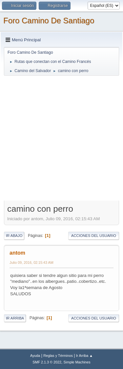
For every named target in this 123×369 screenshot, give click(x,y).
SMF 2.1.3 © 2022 (46, 362)
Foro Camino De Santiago (48, 20)
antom (17, 253)
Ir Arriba (15, 318)
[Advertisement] (61, 137)
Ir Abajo (14, 236)
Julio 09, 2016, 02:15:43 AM (31, 262)
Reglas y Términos (58, 356)
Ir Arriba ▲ (84, 356)
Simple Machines (77, 362)
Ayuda (35, 356)
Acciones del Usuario (93, 236)
